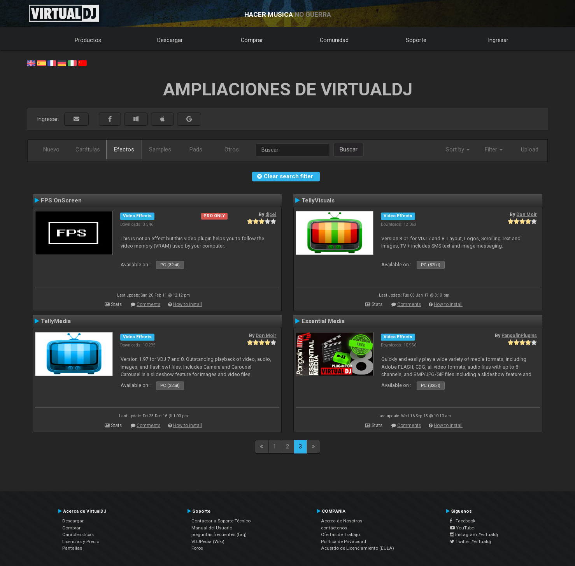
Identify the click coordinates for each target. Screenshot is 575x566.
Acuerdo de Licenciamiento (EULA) (357, 548)
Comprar (252, 40)
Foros (197, 548)
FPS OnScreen (61, 200)
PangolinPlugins (519, 335)
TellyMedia (56, 321)
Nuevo (51, 149)
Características (78, 534)
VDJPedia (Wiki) (207, 541)
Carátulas (87, 149)
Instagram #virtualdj (474, 534)
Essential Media (323, 321)
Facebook (462, 521)
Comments (148, 304)
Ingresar (498, 40)
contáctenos (334, 528)
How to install (187, 304)
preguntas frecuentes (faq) (219, 534)
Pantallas (72, 548)
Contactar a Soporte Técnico (221, 521)
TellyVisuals (318, 200)
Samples (160, 149)
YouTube (462, 528)
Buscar (349, 149)
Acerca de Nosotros (341, 521)
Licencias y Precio (80, 541)
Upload (529, 149)
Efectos (124, 149)
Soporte (416, 40)
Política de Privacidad (343, 541)
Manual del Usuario (211, 528)
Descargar (170, 40)
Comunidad (334, 40)
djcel (270, 214)
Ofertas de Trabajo (340, 534)
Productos (88, 40)
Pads (195, 149)
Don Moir (526, 214)
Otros (231, 149)
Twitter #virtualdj (470, 541)
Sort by (458, 149)
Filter (494, 149)
